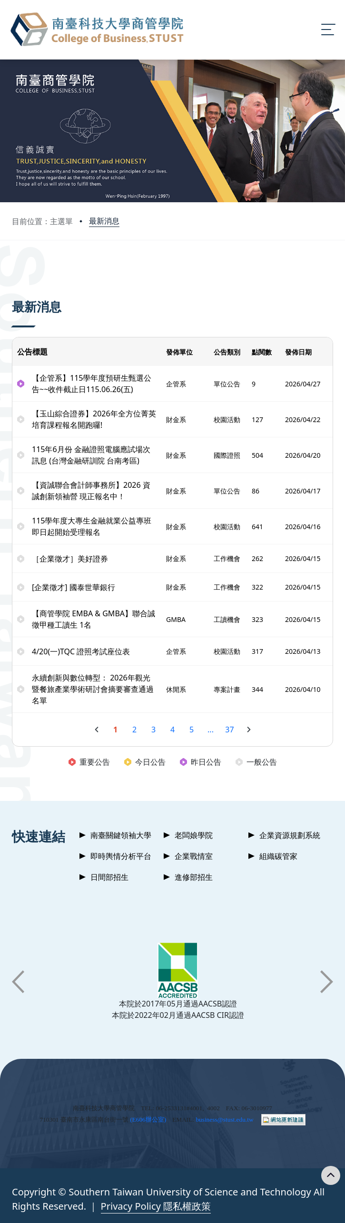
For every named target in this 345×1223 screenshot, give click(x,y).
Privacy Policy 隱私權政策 (156, 1206)
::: (14, 267)
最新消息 (104, 221)
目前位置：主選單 (42, 221)
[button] (18, 981)
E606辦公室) (149, 1119)
